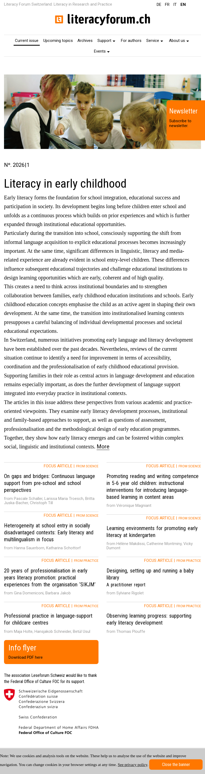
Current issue (26, 40)
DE (159, 4)
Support (106, 40)
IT (175, 4)
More (103, 446)
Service (154, 40)
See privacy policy (132, 765)
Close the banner (176, 764)
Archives (85, 40)
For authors (131, 40)
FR (167, 4)
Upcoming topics (58, 40)
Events (102, 51)
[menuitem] (26, 40)
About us (179, 40)
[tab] (51, 487)
